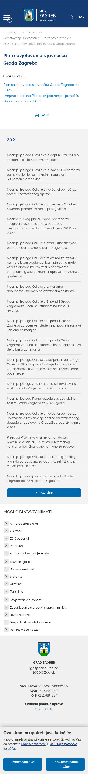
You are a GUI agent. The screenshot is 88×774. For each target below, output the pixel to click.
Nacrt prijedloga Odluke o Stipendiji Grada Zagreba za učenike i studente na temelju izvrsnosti (38, 306)
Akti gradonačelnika (24, 523)
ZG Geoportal (19, 538)
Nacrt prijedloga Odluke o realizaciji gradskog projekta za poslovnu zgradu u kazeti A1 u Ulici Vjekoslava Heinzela (41, 461)
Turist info (16, 591)
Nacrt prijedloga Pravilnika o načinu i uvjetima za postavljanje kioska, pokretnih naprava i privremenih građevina (43, 174)
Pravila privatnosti (33, 744)
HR (81, 17)
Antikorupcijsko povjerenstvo (30, 553)
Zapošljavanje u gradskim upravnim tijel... (38, 607)
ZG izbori (16, 531)
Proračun (16, 546)
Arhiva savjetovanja (55, 38)
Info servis (33, 32)
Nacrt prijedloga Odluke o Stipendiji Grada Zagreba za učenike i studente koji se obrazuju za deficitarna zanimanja (44, 344)
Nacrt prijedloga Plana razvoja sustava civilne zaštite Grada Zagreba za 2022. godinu (41, 401)
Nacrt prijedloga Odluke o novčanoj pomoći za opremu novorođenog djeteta (42, 192)
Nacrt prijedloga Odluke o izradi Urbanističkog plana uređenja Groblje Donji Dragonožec (41, 245)
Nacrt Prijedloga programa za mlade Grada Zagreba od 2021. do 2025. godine (40, 478)
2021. (7, 43)
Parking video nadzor (25, 629)
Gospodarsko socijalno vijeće (30, 622)
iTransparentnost (22, 569)
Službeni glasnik (21, 562)
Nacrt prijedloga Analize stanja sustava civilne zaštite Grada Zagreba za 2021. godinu (41, 386)
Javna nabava (20, 615)
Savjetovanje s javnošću (20, 38)
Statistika (16, 576)
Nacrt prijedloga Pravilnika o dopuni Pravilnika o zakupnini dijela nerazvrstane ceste (43, 157)
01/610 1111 (43, 709)
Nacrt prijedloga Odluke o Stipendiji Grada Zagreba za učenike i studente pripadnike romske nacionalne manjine (44, 325)
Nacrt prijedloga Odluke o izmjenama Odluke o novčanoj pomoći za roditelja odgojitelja (42, 206)
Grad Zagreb (12, 32)
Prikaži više (44, 492)
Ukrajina (16, 584)
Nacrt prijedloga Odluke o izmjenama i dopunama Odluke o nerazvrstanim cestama (40, 289)
